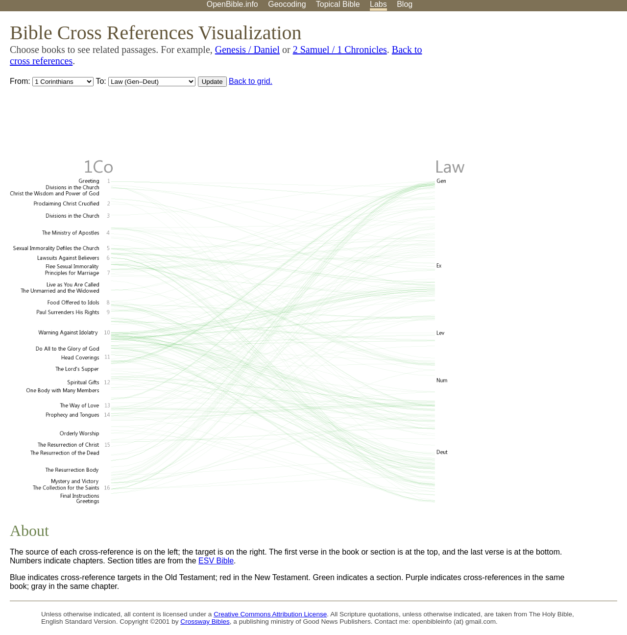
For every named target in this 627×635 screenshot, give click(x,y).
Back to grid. (250, 81)
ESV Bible (216, 561)
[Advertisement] (528, 87)
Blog (404, 4)
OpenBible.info (232, 4)
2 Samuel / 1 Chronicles (340, 49)
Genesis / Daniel (247, 49)
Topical (338, 4)
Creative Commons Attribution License (270, 614)
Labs (378, 4)
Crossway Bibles (204, 621)
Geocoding (287, 4)
